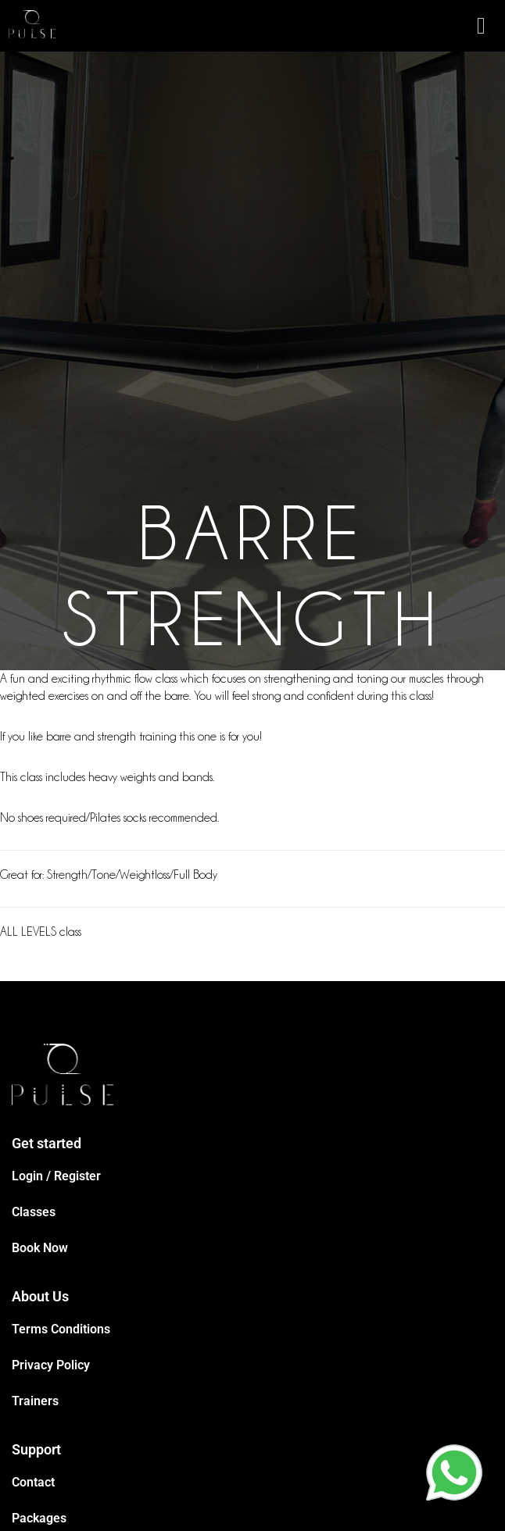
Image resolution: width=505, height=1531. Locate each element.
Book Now (40, 1247)
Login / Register (56, 1176)
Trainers (35, 1401)
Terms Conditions (61, 1329)
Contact (33, 1482)
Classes (34, 1211)
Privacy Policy (51, 1365)
